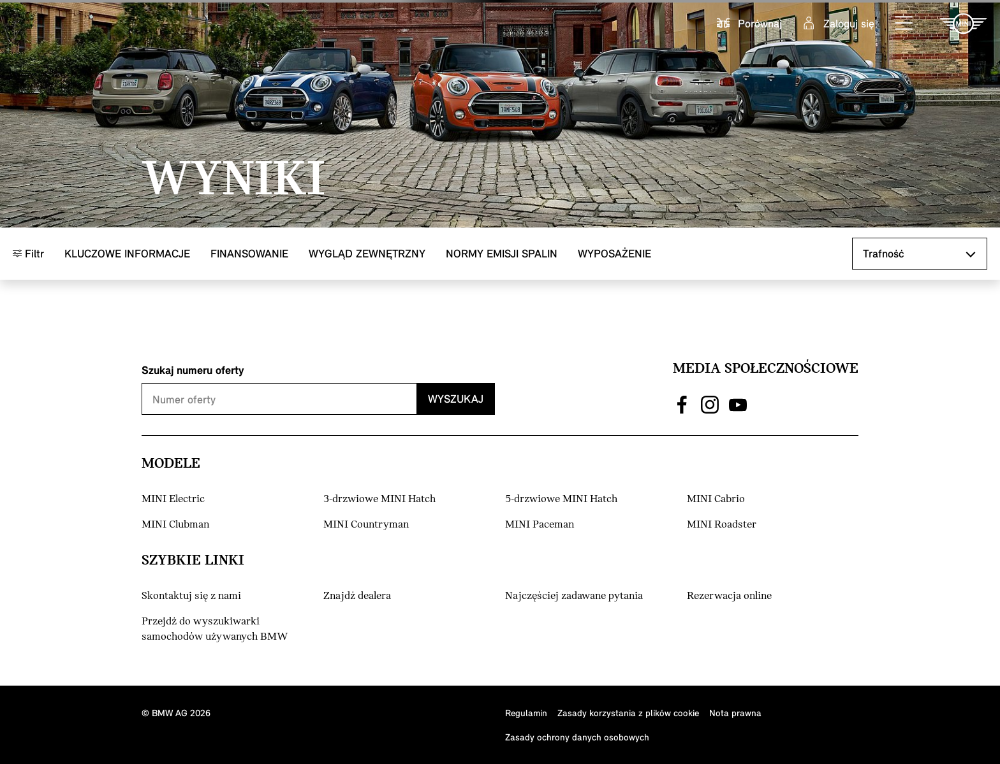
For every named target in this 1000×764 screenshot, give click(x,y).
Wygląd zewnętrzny (367, 253)
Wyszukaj (455, 398)
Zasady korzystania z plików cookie (628, 713)
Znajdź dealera (357, 596)
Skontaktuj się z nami (191, 596)
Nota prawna (735, 713)
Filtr (28, 253)
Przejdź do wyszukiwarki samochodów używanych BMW (215, 629)
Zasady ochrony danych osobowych (577, 737)
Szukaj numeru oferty (193, 370)
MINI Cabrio (716, 499)
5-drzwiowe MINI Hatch (561, 499)
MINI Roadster (721, 525)
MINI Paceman (539, 525)
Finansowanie (249, 253)
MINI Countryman (366, 525)
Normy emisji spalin (501, 253)
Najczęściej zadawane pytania (574, 596)
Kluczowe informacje (127, 253)
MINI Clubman (175, 525)
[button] (904, 23)
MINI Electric (173, 499)
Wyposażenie (614, 253)
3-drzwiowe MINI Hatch (379, 499)
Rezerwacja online (729, 596)
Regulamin (526, 713)
